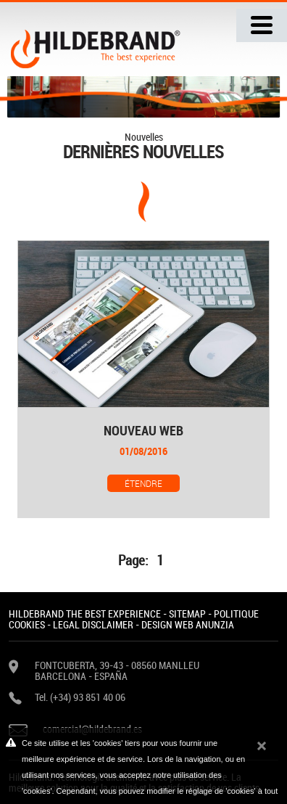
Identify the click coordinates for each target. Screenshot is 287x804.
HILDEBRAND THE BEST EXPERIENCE (85, 613)
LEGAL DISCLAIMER (93, 624)
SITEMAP (187, 613)
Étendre (143, 483)
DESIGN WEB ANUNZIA (187, 624)
